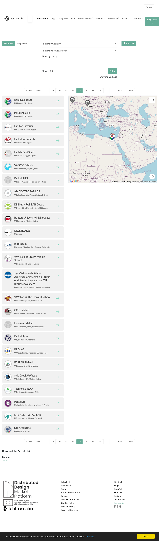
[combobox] (79, 43)
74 (86, 90)
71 (66, 90)
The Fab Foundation (71, 499)
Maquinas (63, 18)
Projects (126, 18)
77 (106, 90)
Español (118, 488)
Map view (22, 43)
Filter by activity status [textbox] (55, 50)
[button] (112, 138)
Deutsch (118, 482)
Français (118, 492)
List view (8, 43)
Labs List (65, 482)
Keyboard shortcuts (119, 182)
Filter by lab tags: (50, 56)
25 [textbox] (51, 71)
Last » (130, 90)
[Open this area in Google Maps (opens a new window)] (74, 181)
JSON (5, 460)
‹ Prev (38, 90)
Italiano (118, 495)
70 (59, 90)
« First (29, 90)
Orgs (53, 18)
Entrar (149, 7)
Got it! (146, 536)
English (117, 485)
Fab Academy (85, 18)
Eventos (100, 18)
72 (73, 90)
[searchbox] (44, 63)
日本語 (117, 506)
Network (113, 18)
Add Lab (129, 43)
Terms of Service (69, 509)
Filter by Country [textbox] (52, 43)
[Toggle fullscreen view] (152, 100)
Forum (138, 18)
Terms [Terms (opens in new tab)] (154, 182)
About (64, 488)
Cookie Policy (68, 502)
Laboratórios (42, 18)
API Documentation (71, 492)
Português (119, 502)
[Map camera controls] (152, 176)
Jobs (73, 18)
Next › (120, 90)
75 (93, 90)
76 (100, 90)
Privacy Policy (68, 506)
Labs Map (66, 485)
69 (52, 90)
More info (89, 536)
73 (79, 90)
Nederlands (120, 499)
